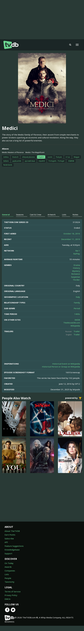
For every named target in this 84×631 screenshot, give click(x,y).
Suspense (75, 282)
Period (77, 313)
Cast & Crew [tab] (35, 219)
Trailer (77, 336)
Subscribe (9, 543)
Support (8, 558)
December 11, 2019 (70, 244)
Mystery (76, 276)
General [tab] (6, 219)
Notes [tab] (75, 219)
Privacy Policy (11, 600)
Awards (8, 572)
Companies (10, 576)
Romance (75, 279)
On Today (9, 568)
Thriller (76, 285)
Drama (77, 270)
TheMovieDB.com (71, 328)
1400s (77, 319)
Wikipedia (75, 331)
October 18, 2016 (71, 238)
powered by (73, 403)
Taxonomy (9, 587)
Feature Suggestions (14, 551)
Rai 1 (77, 256)
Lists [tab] (64, 219)
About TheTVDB (12, 536)
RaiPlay (76, 259)
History (76, 273)
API (6, 547)
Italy (78, 302)
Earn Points (10, 540)
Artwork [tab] (52, 219)
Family (77, 308)
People (8, 583)
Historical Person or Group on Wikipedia (61, 372)
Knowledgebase (12, 555)
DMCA (7, 604)
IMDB (77, 325)
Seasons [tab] (20, 219)
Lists (7, 579)
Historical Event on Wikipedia (66, 369)
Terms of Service (13, 596)
